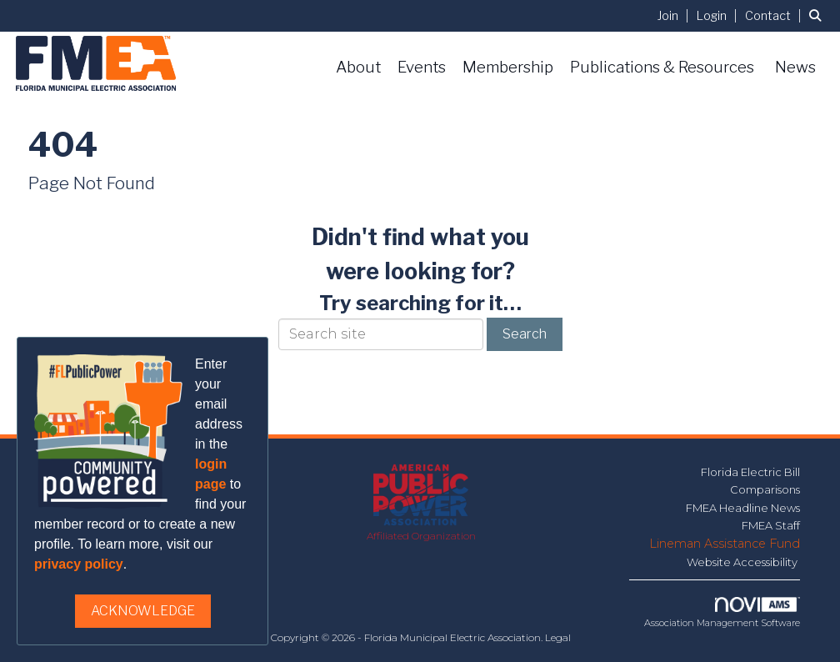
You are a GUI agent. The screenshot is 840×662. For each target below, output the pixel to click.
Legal (558, 637)
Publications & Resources (662, 67)
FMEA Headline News (743, 507)
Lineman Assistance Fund (724, 543)
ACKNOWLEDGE (143, 611)
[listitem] (675, 15)
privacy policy (78, 564)
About (358, 67)
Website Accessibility (743, 562)
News (795, 67)
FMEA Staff (771, 525)
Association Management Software (722, 613)
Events (422, 67)
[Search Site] (818, 15)
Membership (507, 67)
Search (524, 334)
